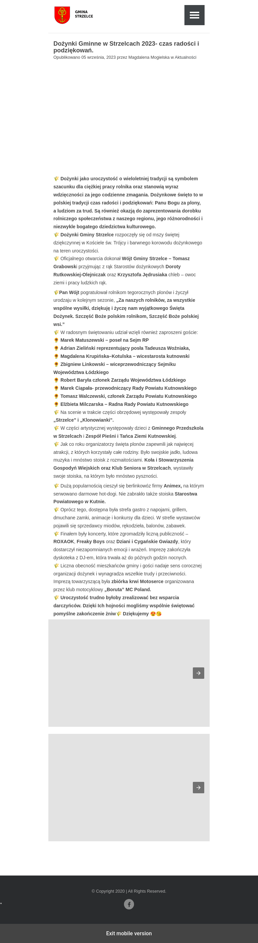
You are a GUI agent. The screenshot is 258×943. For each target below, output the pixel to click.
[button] (198, 673)
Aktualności (185, 57)
